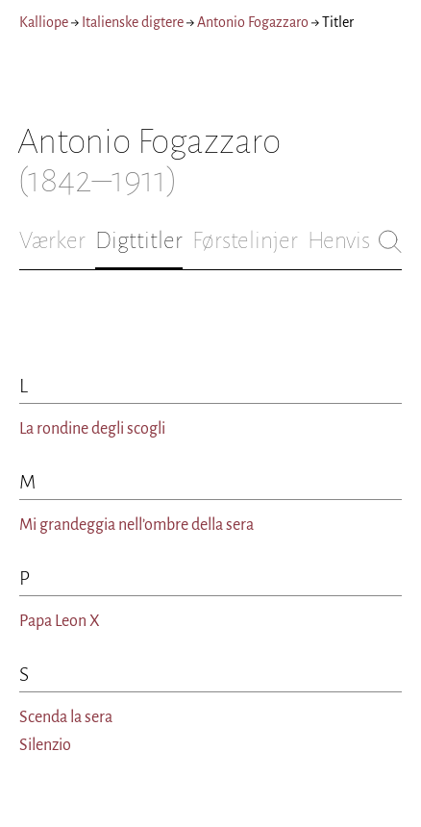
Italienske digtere (133, 22)
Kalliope (43, 22)
